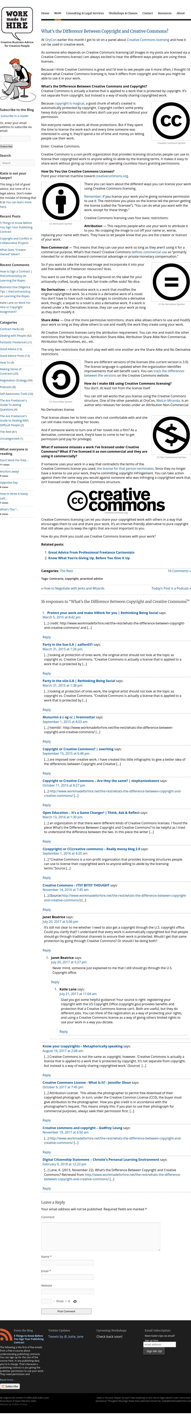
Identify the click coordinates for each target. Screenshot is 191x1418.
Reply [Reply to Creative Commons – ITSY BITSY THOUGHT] (47, 909)
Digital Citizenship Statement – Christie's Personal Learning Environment (101, 1159)
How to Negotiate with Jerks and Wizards (74, 588)
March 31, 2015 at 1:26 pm (62, 649)
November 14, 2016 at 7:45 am (66, 889)
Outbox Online (19, 1409)
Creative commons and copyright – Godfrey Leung (82, 1128)
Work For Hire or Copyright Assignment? (15, 307)
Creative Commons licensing (148, 40)
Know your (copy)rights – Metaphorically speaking (82, 1046)
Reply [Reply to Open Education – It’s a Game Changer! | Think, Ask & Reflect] (47, 841)
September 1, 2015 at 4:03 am (65, 722)
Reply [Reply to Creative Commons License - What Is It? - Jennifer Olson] (47, 1120)
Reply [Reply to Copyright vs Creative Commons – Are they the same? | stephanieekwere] (47, 805)
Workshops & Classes (123, 13)
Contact (148, 13)
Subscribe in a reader (15, 116)
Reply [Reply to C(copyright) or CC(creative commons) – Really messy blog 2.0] (47, 877)
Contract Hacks (10, 329)
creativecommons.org (112, 176)
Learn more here (181, 1402)
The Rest (66, 571)
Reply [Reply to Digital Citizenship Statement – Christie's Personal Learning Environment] (47, 1188)
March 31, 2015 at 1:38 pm (62, 685)
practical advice (91, 578)
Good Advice (8, 349)
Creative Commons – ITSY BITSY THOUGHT (76, 885)
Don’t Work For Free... (14, 460)
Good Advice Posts (12, 356)
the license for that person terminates (125, 468)
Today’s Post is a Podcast (170, 588)
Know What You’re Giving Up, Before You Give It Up (89, 558)
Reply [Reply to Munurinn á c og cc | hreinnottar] (47, 741)
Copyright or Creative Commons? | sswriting (78, 749)
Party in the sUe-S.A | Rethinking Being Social (79, 681)
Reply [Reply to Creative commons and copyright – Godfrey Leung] (47, 1152)
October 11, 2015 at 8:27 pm (64, 785)
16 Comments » (179, 571)
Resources (164, 13)
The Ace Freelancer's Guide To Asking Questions (13, 404)
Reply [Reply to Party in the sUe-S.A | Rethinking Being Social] (47, 709)
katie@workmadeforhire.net (176, 1405)
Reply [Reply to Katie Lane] (64, 1031)
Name (46, 1261)
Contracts (56, 578)
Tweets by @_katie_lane (65, 1341)
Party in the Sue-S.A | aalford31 (68, 644)
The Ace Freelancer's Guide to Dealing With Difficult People (14, 420)
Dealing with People (13, 335)
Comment (47, 1217)
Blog (57, 13)
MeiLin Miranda (168, 400)
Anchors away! (9, 471)
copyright (72, 578)
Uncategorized (9, 438)
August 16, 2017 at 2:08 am (63, 1051)
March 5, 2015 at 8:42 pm (62, 617)
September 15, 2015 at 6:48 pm (66, 753)
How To (5, 362)
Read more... (7, 1384)
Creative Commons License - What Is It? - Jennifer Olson (87, 1082)
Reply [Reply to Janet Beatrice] (47, 950)
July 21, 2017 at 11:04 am (78, 994)
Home (45, 13)
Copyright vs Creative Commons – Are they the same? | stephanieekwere (101, 781)
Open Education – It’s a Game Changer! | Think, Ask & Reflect (91, 812)
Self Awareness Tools (14, 394)
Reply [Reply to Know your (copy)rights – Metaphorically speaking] (47, 1075)
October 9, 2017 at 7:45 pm (63, 1087)
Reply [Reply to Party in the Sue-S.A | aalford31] (47, 673)
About (181, 13)
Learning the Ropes (12, 280)
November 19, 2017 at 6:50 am (66, 1132)
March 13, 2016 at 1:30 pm (62, 817)
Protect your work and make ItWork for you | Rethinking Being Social (102, 613)
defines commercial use (149, 252)
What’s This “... (9, 509)
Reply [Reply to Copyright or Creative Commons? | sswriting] (47, 773)
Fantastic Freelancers (14, 342)
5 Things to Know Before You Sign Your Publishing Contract (16, 227)
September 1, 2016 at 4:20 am (65, 853)
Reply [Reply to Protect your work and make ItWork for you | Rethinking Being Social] (47, 637)
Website (46, 1290)
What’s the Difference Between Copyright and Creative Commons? (104, 31)
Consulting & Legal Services (85, 13)
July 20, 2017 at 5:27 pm (69, 962)
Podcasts (6, 387)
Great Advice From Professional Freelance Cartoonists (91, 552)
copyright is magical (69, 103)
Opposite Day (9, 482)
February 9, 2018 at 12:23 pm (64, 1164)
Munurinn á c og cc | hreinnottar (69, 717)
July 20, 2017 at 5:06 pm (60, 921)
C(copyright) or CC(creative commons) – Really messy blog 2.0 (91, 849)
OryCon (51, 40)
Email (46, 1276)
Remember (92, 196)
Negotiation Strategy (13, 380)
